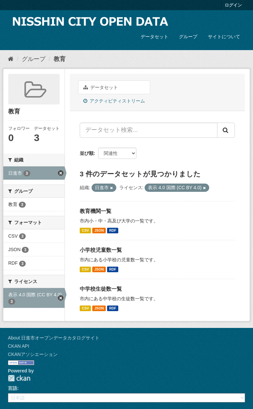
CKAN (19, 378)
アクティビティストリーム (114, 100)
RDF (112, 230)
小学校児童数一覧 (101, 250)
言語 (12, 388)
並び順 (87, 153)
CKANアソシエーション (33, 354)
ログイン (233, 5)
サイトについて (224, 36)
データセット (154, 36)
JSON (99, 230)
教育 (60, 59)
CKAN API (18, 346)
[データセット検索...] (148, 130)
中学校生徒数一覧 (101, 289)
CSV (85, 230)
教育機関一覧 (95, 211)
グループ (188, 36)
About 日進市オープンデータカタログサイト (53, 337)
